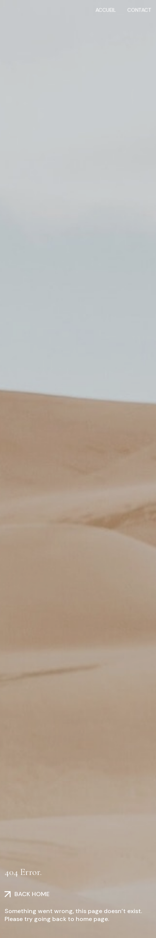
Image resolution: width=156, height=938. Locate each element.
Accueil (105, 9)
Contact (139, 9)
